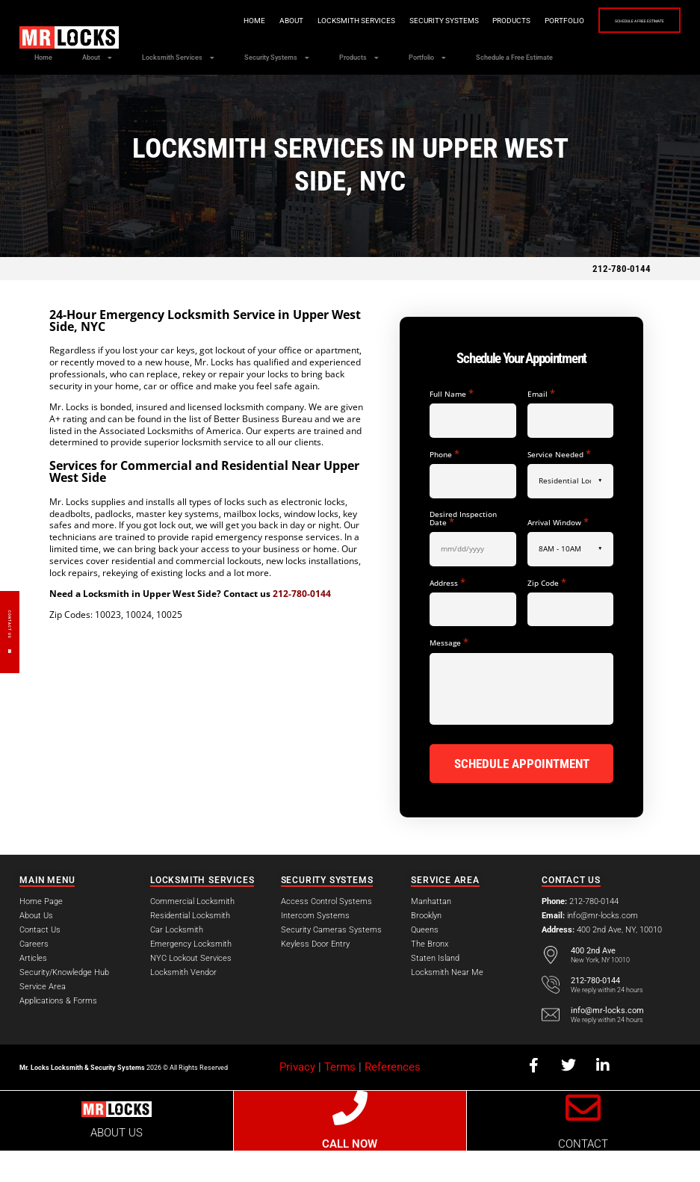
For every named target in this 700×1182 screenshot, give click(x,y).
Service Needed (559, 488)
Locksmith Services (305, 20)
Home (203, 20)
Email (541, 428)
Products (460, 20)
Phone (444, 488)
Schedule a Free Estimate (613, 21)
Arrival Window (558, 556)
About (240, 20)
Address (447, 617)
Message (449, 676)
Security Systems (392, 20)
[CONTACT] (583, 1139)
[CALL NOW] (350, 1139)
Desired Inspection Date (463, 553)
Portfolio (513, 20)
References (393, 1099)
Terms (340, 1099)
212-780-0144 (621, 303)
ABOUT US (116, 1165)
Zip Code (546, 617)
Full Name (452, 428)
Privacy (297, 1099)
